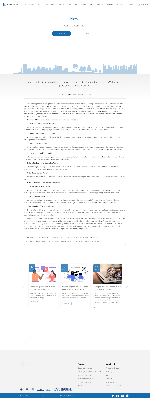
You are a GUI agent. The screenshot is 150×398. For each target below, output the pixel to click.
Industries (61, 4)
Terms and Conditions (113, 386)
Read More (34, 301)
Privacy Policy (110, 382)
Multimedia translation (85, 379)
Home (23, 4)
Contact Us (129, 4)
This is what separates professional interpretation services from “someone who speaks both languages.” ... (43, 295)
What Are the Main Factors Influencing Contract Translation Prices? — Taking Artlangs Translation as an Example (64, 241)
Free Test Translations (114, 4)
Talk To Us (88, 33)
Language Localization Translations (89, 371)
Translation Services (36, 4)
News (92, 4)
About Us (100, 4)
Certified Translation (85, 375)
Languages (50, 4)
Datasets (83, 4)
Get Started (61, 33)
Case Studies (72, 4)
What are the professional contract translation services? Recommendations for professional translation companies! (65, 237)
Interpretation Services (85, 382)
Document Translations (85, 368)
